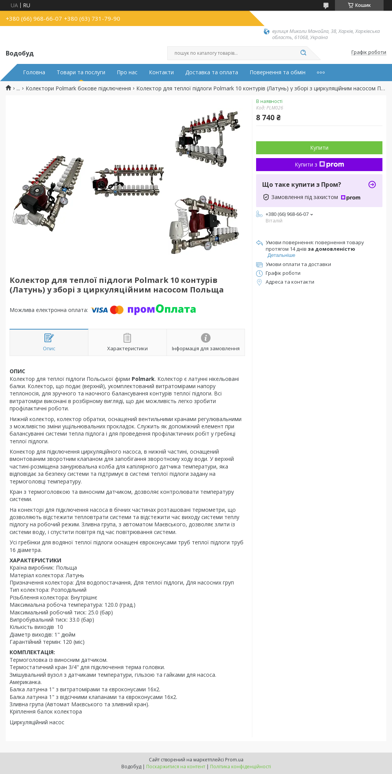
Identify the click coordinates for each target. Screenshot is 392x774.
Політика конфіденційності (240, 766)
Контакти (161, 72)
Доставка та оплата (211, 72)
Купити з (319, 164)
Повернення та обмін (277, 72)
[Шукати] (303, 53)
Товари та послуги (81, 72)
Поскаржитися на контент (175, 766)
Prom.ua (234, 759)
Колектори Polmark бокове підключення (78, 88)
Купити (319, 147)
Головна (34, 72)
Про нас (127, 72)
